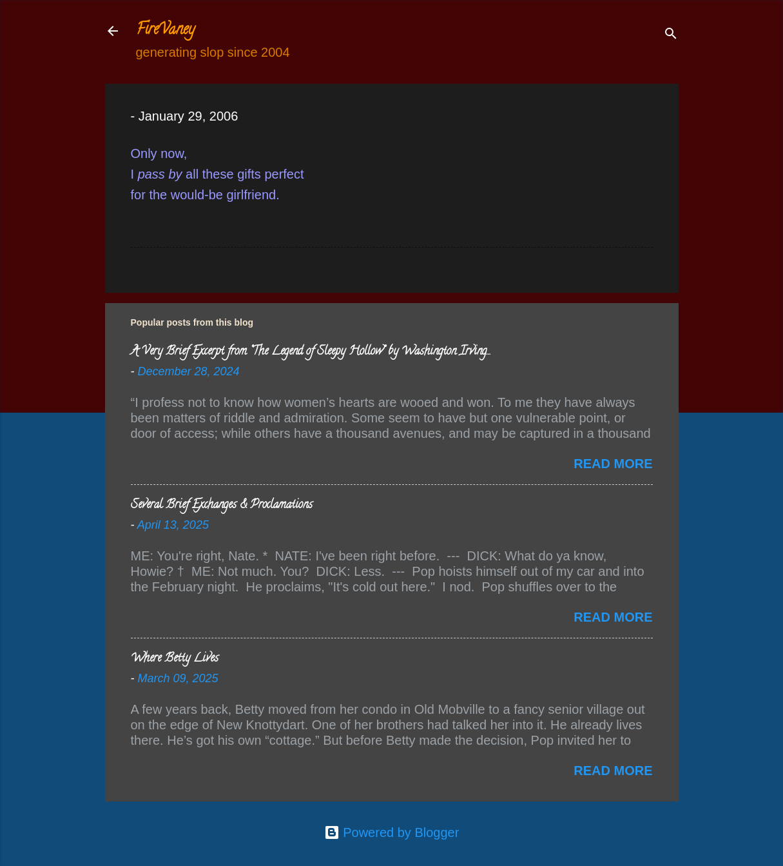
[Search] (671, 35)
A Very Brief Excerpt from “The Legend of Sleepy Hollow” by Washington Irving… (310, 352)
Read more (613, 464)
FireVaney (165, 31)
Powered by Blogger (391, 832)
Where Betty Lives (174, 659)
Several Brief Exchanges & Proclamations (222, 506)
